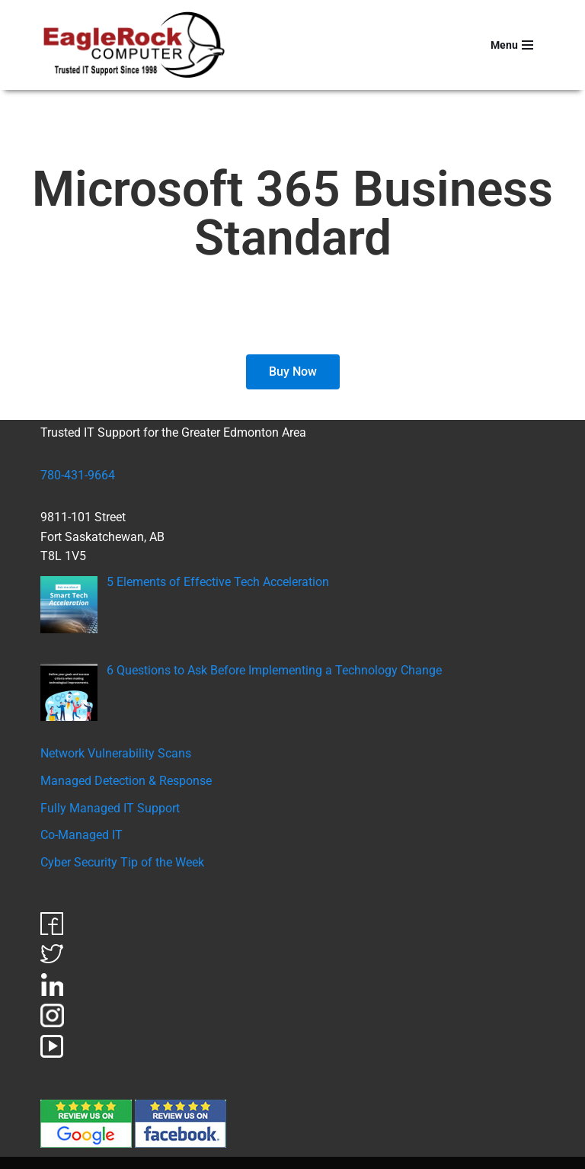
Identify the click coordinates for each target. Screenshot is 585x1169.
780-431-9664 (77, 475)
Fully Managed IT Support (110, 808)
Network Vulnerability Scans (115, 753)
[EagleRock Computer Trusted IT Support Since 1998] (134, 45)
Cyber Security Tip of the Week (122, 862)
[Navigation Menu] (512, 45)
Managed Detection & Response (126, 780)
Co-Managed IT (81, 835)
